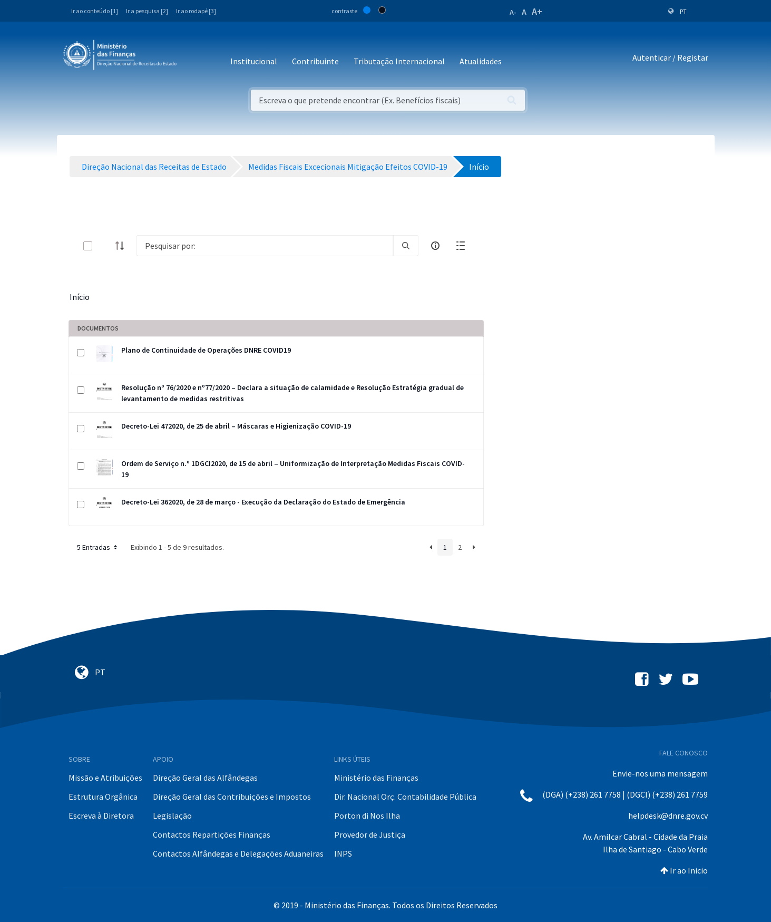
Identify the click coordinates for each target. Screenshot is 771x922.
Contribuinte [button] (315, 61)
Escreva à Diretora (101, 815)
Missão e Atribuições (105, 777)
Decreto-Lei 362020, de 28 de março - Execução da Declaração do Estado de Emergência (263, 502)
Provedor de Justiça (369, 834)
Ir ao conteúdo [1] (94, 11)
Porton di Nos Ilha (367, 815)
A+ (537, 11)
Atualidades (481, 61)
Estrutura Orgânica (103, 796)
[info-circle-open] (435, 245)
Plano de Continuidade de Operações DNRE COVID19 (206, 350)
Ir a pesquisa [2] (147, 11)
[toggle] (105, 246)
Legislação (172, 815)
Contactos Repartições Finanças (211, 834)
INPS (343, 853)
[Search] (264, 245)
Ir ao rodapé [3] (196, 11)
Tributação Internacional (399, 61)
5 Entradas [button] (98, 547)
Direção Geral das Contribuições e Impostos (232, 796)
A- (513, 12)
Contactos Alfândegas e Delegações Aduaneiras (238, 853)
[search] (406, 246)
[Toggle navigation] (193, 57)
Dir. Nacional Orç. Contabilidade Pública (405, 796)
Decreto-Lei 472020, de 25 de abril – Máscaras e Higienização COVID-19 (236, 426)
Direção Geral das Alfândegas (205, 777)
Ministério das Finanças (376, 777)
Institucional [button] (253, 61)
